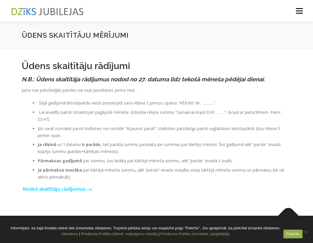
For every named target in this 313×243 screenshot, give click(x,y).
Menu (299, 11)
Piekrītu (293, 234)
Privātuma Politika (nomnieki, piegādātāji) (194, 234)
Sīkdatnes (69, 234)
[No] (306, 232)
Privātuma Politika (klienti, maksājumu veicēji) (119, 234)
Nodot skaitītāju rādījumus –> (57, 189)
